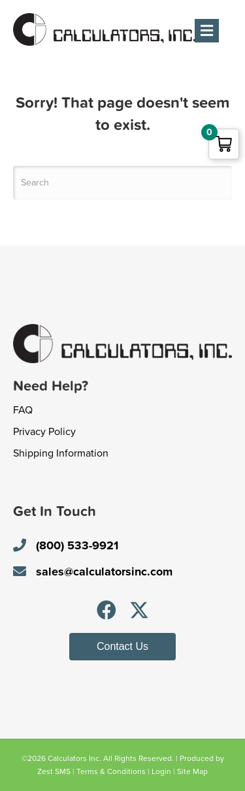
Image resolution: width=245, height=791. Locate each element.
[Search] (122, 183)
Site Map (192, 771)
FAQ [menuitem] (23, 410)
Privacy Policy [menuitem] (44, 431)
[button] (106, 610)
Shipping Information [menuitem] (60, 453)
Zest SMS (54, 771)
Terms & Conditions (111, 771)
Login (161, 771)
